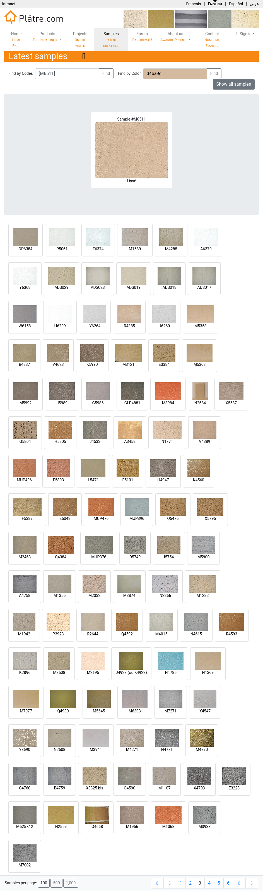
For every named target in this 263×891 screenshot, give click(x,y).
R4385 (129, 326)
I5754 (169, 557)
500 (56, 883)
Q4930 (63, 711)
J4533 (95, 441)
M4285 (171, 249)
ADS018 (169, 287)
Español (236, 4)
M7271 (171, 711)
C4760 (24, 788)
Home (16, 40)
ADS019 (134, 287)
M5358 (200, 326)
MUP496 (24, 480)
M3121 (128, 364)
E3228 (234, 788)
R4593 (231, 634)
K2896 (24, 672)
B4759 (59, 788)
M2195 (93, 672)
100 (43, 883)
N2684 (200, 403)
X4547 (205, 711)
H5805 (60, 441)
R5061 (61, 249)
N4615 (196, 634)
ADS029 (61, 287)
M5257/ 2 (24, 826)
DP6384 (26, 249)
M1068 (168, 826)
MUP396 (136, 518)
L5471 (93, 480)
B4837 (24, 364)
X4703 (199, 788)
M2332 (94, 595)
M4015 (161, 634)
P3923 (58, 634)
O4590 (129, 788)
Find (106, 73)
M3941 (96, 749)
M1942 (24, 634)
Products (46, 37)
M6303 (135, 711)
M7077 (26, 711)
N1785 (171, 672)
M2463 (25, 557)
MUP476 (101, 518)
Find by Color (129, 73)
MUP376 (98, 557)
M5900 (203, 557)
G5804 (25, 441)
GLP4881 (132, 403)
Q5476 (172, 518)
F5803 (58, 480)
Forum (142, 37)
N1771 (167, 441)
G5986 (97, 403)
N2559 (61, 826)
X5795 (210, 518)
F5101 (127, 480)
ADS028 (98, 287)
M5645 (99, 711)
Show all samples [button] (233, 84)
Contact (211, 40)
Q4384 (60, 557)
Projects (80, 40)
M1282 (203, 595)
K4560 (198, 480)
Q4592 (127, 634)
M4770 (202, 749)
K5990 (92, 364)
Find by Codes (20, 73)
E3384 (164, 364)
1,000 (71, 883)
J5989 (62, 403)
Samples (111, 40)
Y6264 (94, 326)
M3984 (168, 403)
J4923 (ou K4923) (131, 672)
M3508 (59, 672)
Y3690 (24, 749)
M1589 (135, 249)
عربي (254, 4)
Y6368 (25, 287)
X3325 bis (94, 788)
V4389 (204, 441)
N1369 (208, 672)
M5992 (26, 403)
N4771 (167, 749)
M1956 (132, 826)
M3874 (129, 595)
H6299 (60, 326)
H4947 (163, 480)
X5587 (231, 403)
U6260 (164, 326)
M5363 (200, 364)
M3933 (205, 826)
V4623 (58, 364)
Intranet (8, 4)
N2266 (165, 595)
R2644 (92, 634)
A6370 (206, 249)
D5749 (135, 557)
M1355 (60, 595)
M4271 (132, 749)
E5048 (64, 518)
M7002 (25, 865)
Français (193, 4)
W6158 (25, 326)
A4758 (24, 595)
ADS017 (204, 287)
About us (173, 37)
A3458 (130, 441)
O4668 (97, 826)
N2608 (59, 749)
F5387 (27, 518)
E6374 (98, 249)
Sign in (243, 34)
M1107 (164, 788)
